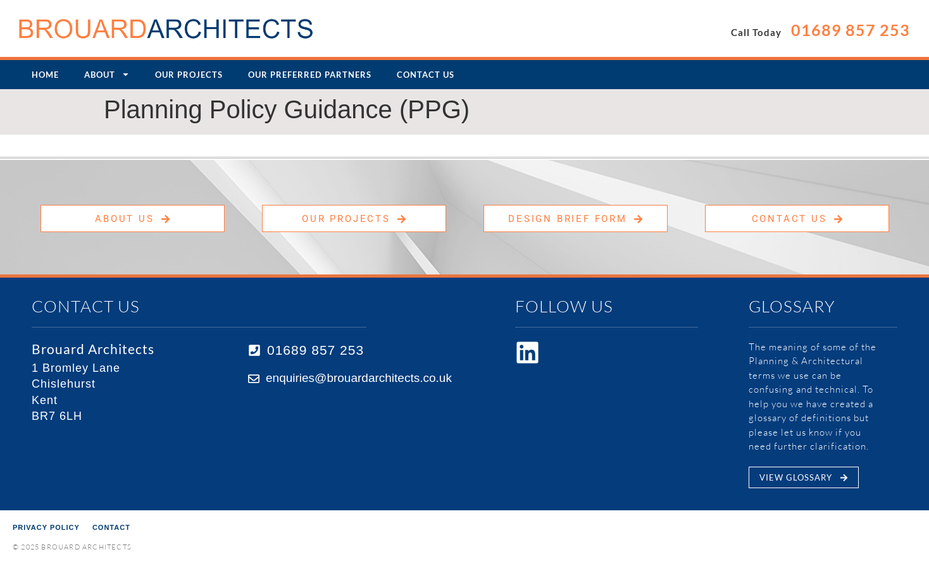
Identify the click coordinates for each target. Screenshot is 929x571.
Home (45, 75)
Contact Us (425, 75)
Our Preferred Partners (309, 75)
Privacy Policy (46, 527)
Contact (111, 527)
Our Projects (189, 75)
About (107, 74)
